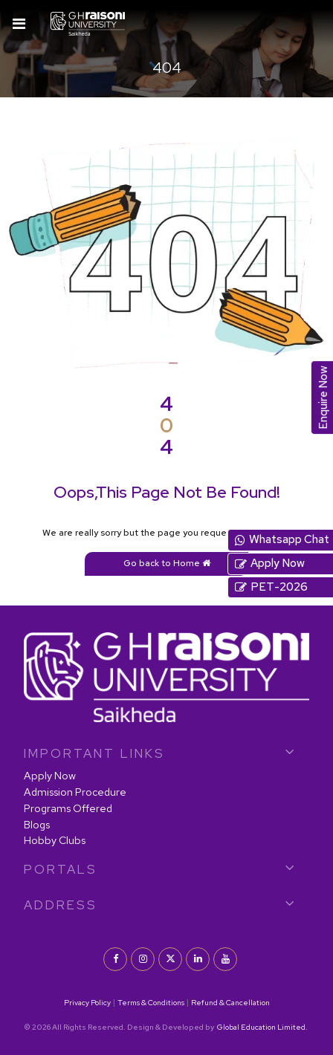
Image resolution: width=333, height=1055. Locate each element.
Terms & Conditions (150, 1002)
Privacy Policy (87, 1002)
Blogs (37, 824)
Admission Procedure (75, 792)
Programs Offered (68, 808)
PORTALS (60, 869)
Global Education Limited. (262, 1027)
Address (60, 904)
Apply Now (50, 775)
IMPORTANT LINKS (94, 753)
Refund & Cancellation (230, 1002)
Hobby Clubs (54, 840)
